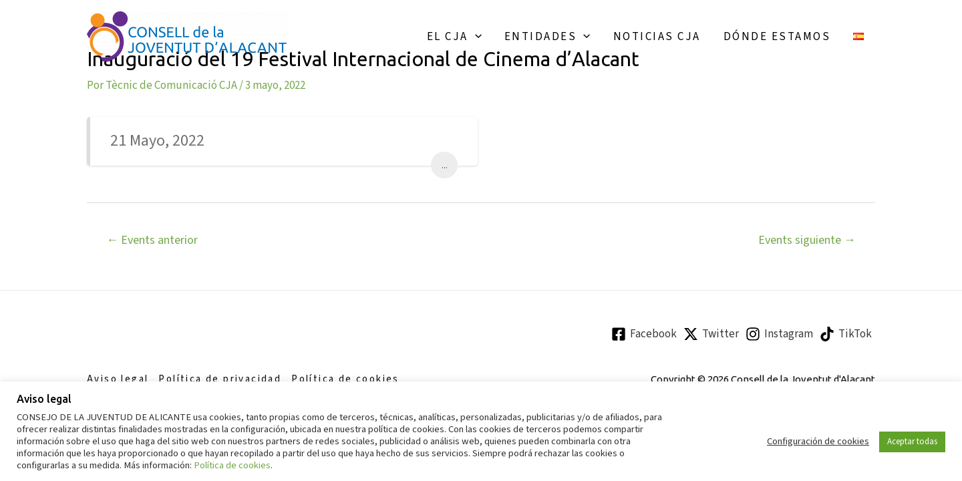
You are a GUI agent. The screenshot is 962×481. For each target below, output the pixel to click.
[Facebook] (644, 334)
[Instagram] (779, 334)
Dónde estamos (777, 37)
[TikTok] (846, 334)
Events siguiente (807, 240)
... (445, 165)
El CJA (454, 37)
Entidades (547, 37)
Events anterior (152, 240)
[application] (475, 37)
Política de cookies (345, 379)
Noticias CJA (657, 37)
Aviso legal (117, 379)
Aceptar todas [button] (912, 442)
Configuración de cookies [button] (818, 442)
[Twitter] (711, 334)
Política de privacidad (219, 379)
